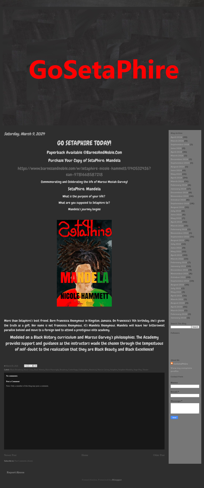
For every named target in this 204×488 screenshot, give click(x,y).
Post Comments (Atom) (24, 461)
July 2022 (176, 243)
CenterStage (73, 370)
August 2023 (177, 207)
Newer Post (10, 455)
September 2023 (180, 203)
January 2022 (178, 266)
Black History (39, 370)
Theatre (145, 370)
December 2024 (179, 159)
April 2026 (176, 137)
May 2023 (176, 218)
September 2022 (180, 236)
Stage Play (138, 370)
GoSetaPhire (180, 363)
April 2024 (176, 177)
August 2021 (177, 284)
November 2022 (179, 232)
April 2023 (176, 221)
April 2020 (177, 306)
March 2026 (177, 140)
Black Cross (28, 370)
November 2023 (179, 196)
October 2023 (178, 199)
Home (85, 455)
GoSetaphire (83, 370)
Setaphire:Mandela (125, 370)
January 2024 (178, 188)
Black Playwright (52, 370)
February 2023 (179, 229)
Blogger (117, 479)
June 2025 (176, 148)
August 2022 (177, 240)
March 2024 (177, 181)
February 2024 (179, 184)
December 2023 (179, 192)
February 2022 (179, 262)
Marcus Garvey (103, 370)
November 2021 (179, 273)
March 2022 (177, 258)
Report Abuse (15, 472)
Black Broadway (16, 370)
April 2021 (176, 295)
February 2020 (179, 314)
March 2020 (177, 310)
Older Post (159, 455)
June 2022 (176, 247)
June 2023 (176, 214)
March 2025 (177, 155)
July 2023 (176, 210)
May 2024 (176, 173)
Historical (92, 370)
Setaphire (113, 370)
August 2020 (178, 302)
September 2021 (180, 280)
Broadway (63, 370)
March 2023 (177, 225)
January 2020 (178, 317)
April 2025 (176, 151)
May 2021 (176, 291)
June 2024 (176, 170)
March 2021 (177, 299)
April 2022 (176, 255)
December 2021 (179, 269)
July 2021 (176, 288)
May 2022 (176, 251)
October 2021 (178, 277)
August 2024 (178, 166)
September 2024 (180, 162)
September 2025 (180, 144)
